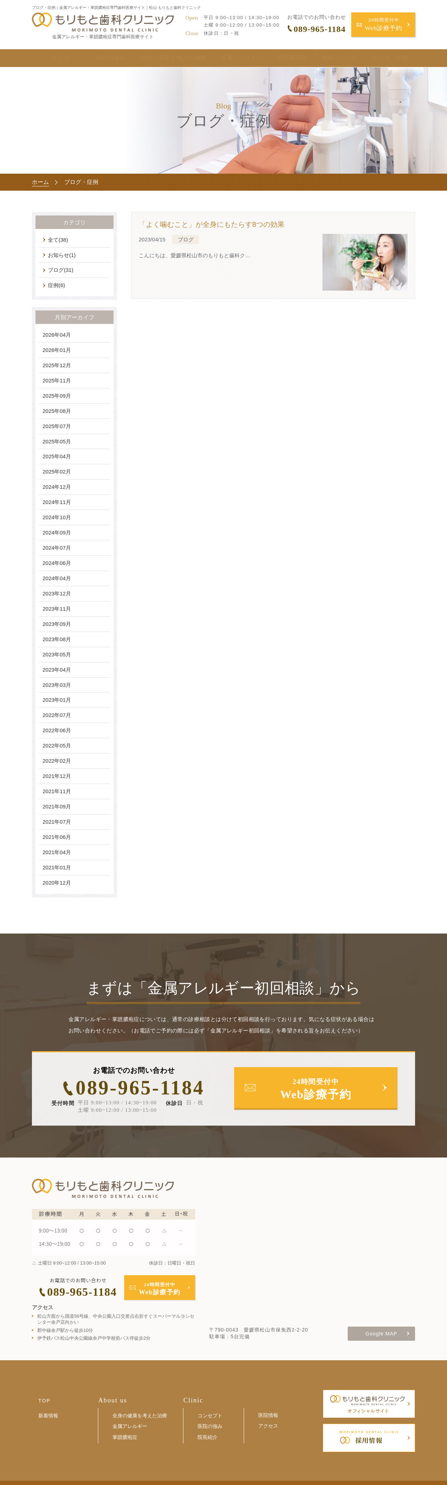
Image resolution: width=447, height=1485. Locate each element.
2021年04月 (57, 852)
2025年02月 (57, 472)
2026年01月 (57, 350)
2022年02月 (57, 761)
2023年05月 (57, 654)
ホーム (40, 182)
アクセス (268, 1426)
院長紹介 (207, 1437)
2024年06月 (57, 563)
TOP (44, 1400)
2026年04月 (57, 335)
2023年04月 (57, 670)
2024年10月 (57, 517)
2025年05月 (57, 441)
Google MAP (381, 1333)
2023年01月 (57, 700)
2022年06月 (57, 730)
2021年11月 (57, 791)
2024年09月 (57, 532)
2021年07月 (57, 822)
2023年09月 (57, 624)
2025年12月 (57, 365)
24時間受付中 (384, 25)
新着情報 (48, 1415)
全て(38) (58, 240)
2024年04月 (57, 578)
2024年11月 (57, 502)
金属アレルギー (231, 59)
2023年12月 (57, 593)
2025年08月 (57, 411)
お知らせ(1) (62, 255)
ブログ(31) (60, 270)
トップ (55, 59)
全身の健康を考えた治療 (162, 59)
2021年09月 (57, 806)
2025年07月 (57, 426)
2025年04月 (57, 456)
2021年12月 (57, 776)
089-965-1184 (140, 1088)
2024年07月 (57, 548)
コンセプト (210, 1415)
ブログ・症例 (390, 59)
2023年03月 (57, 685)
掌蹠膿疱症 (282, 59)
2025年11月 (57, 380)
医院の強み (210, 1426)
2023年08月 (57, 639)
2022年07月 (57, 715)
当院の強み (100, 59)
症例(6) (56, 285)
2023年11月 (57, 609)
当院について (329, 59)
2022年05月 (57, 745)
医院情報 (268, 1415)
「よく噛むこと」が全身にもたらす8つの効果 (212, 224)
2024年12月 (57, 487)
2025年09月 (57, 396)
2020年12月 (57, 883)
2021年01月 (57, 867)
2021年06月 (57, 837)
